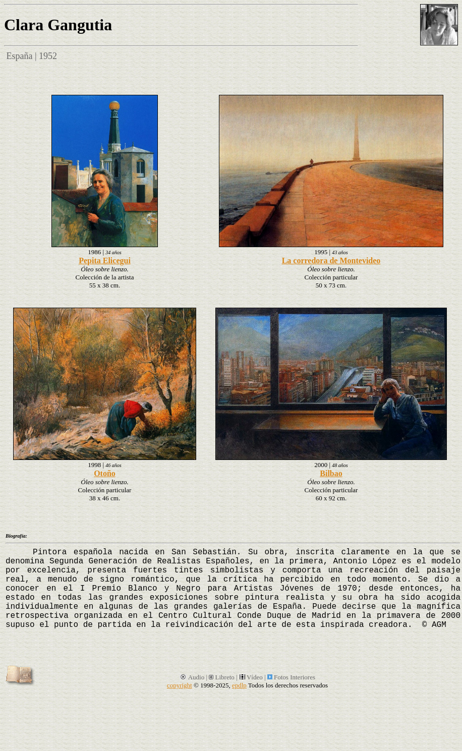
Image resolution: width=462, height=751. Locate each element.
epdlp (239, 685)
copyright (179, 685)
